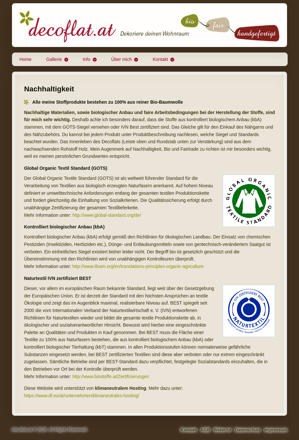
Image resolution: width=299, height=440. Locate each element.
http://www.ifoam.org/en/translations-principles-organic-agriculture (138, 266)
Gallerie (54, 59)
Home (25, 59)
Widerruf (222, 429)
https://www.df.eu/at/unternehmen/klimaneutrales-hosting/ (81, 395)
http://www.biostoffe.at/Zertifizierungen (110, 376)
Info (86, 59)
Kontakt (160, 59)
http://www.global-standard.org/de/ (106, 215)
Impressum (275, 429)
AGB (205, 429)
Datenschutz (248, 429)
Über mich (121, 59)
